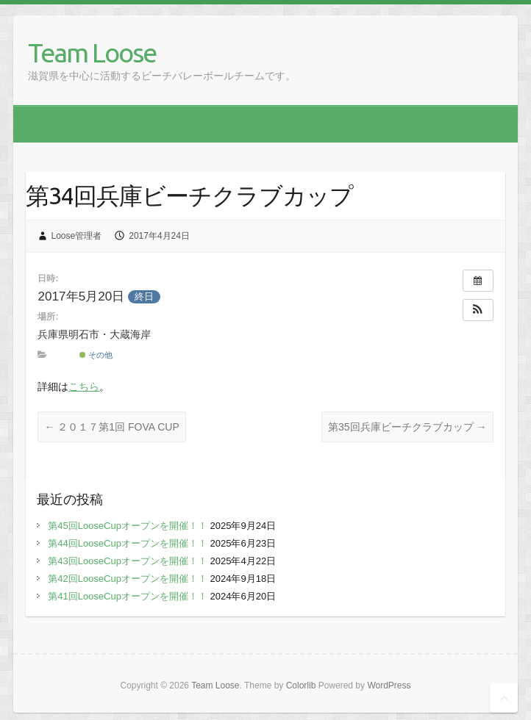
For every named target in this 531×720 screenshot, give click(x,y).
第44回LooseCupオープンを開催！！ (127, 543)
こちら (83, 386)
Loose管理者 (76, 236)
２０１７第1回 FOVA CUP (111, 427)
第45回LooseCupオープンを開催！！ (127, 525)
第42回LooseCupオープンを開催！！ (127, 578)
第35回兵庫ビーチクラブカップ (407, 427)
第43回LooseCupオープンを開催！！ (127, 560)
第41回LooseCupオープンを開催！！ (127, 596)
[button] (478, 310)
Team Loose (92, 52)
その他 (96, 354)
